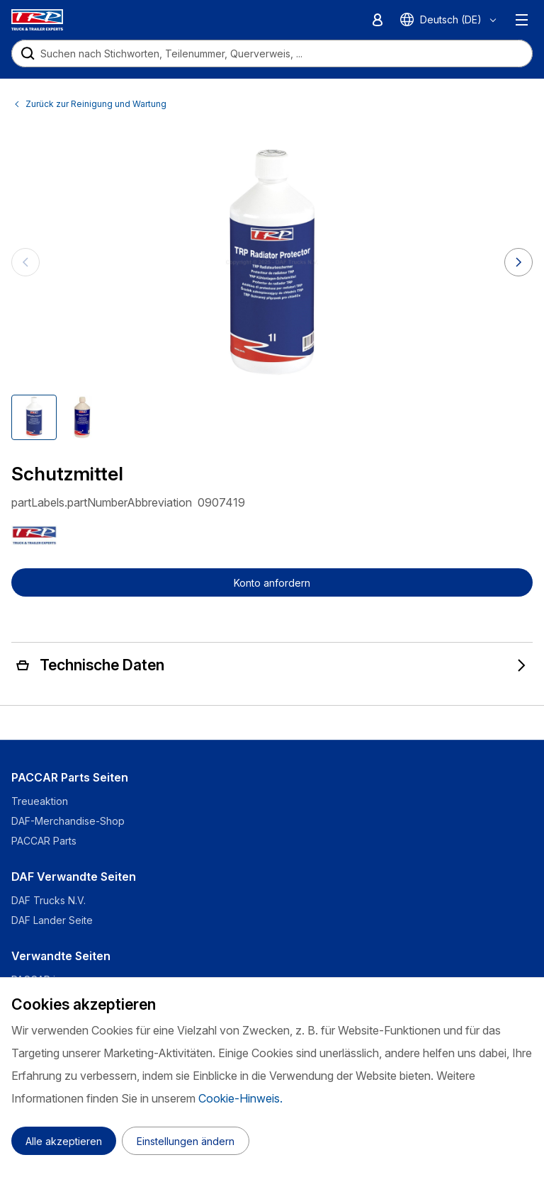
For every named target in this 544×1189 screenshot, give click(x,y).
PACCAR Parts (43, 841)
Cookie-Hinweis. (240, 1098)
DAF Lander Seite (52, 920)
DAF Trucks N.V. (48, 900)
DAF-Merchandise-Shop (68, 821)
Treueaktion (39, 801)
